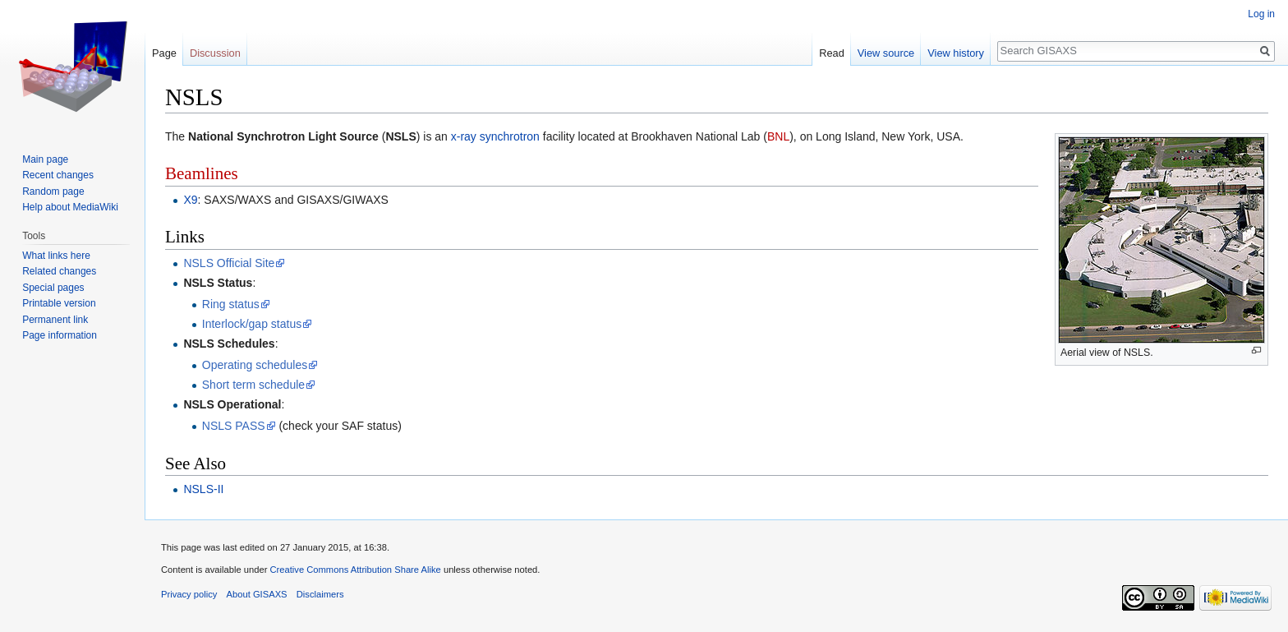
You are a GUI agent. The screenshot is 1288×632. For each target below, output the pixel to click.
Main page (45, 159)
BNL (778, 136)
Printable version (58, 303)
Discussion (215, 53)
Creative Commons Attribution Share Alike (354, 569)
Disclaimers (320, 594)
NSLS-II (203, 489)
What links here (56, 255)
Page (164, 53)
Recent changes (58, 175)
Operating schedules (254, 364)
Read (831, 53)
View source (886, 53)
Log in (1261, 14)
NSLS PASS (233, 425)
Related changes (59, 271)
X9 (190, 199)
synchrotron (510, 136)
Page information (59, 335)
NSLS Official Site (228, 263)
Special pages (53, 287)
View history (955, 53)
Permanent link (55, 319)
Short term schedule (253, 384)
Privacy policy (189, 594)
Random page (53, 191)
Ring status (231, 304)
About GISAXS (257, 594)
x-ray (463, 136)
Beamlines (201, 173)
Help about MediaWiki (70, 207)
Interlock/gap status (251, 323)
